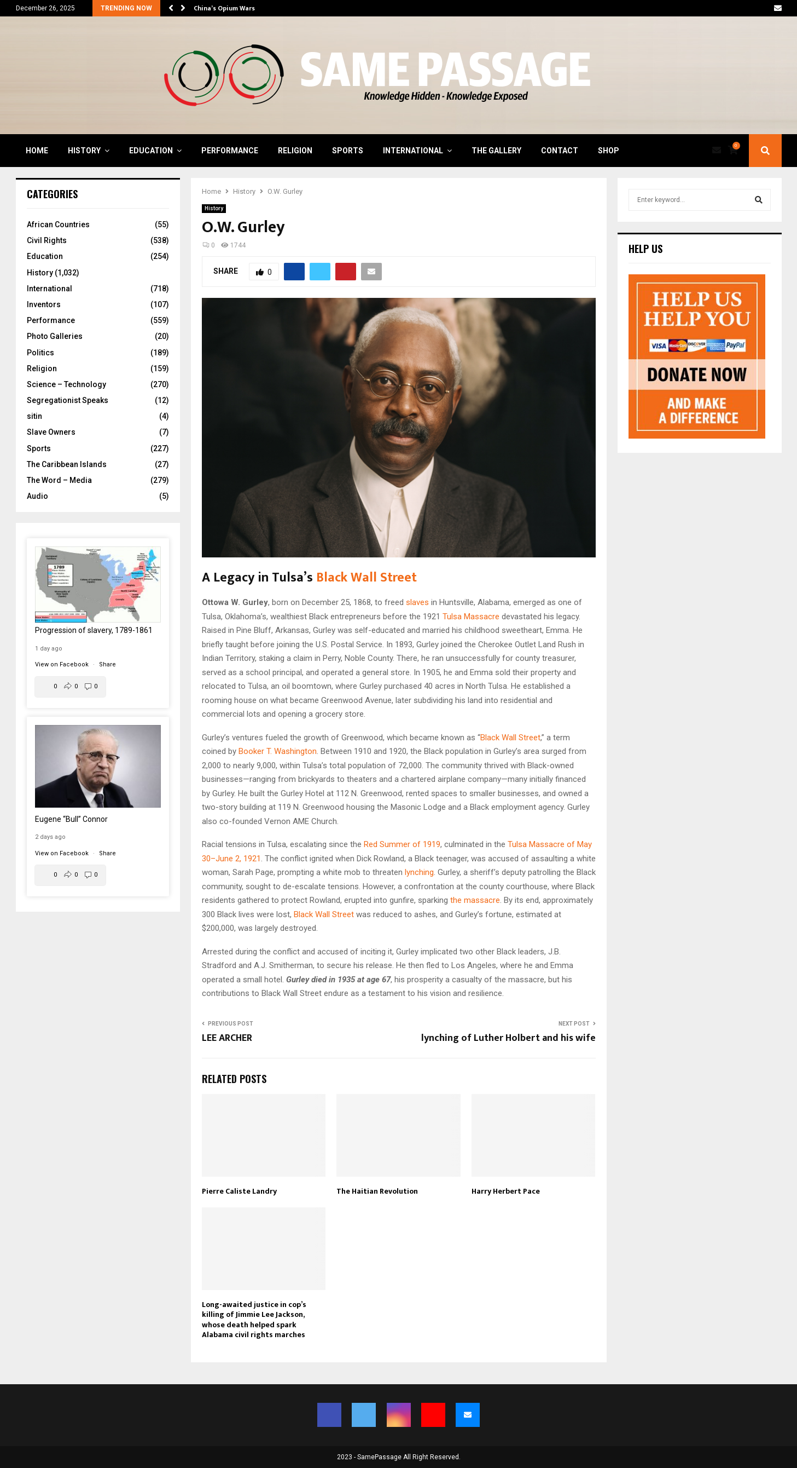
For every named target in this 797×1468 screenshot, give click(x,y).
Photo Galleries (55, 336)
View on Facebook (62, 664)
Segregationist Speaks (67, 400)
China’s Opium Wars (224, 8)
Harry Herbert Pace (506, 1191)
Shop (608, 150)
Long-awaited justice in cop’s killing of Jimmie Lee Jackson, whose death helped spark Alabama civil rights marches (254, 1319)
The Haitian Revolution (377, 1191)
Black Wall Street (366, 578)
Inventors (44, 304)
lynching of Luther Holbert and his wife (508, 1038)
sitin (34, 416)
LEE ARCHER (227, 1038)
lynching (419, 872)
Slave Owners (51, 432)
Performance (229, 150)
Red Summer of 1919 (402, 844)
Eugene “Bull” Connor (71, 819)
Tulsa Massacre (471, 616)
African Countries (58, 224)
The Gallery (496, 150)
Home (37, 150)
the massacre (475, 900)
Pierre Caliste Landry (239, 1191)
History (84, 150)
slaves (417, 602)
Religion (295, 150)
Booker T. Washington (277, 751)
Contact (559, 150)
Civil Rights (47, 240)
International (413, 150)
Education (151, 150)
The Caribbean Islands (67, 464)
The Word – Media (59, 480)
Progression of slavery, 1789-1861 (94, 630)
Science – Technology (66, 384)
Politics (40, 352)
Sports (347, 150)
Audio (37, 496)
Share (107, 664)
